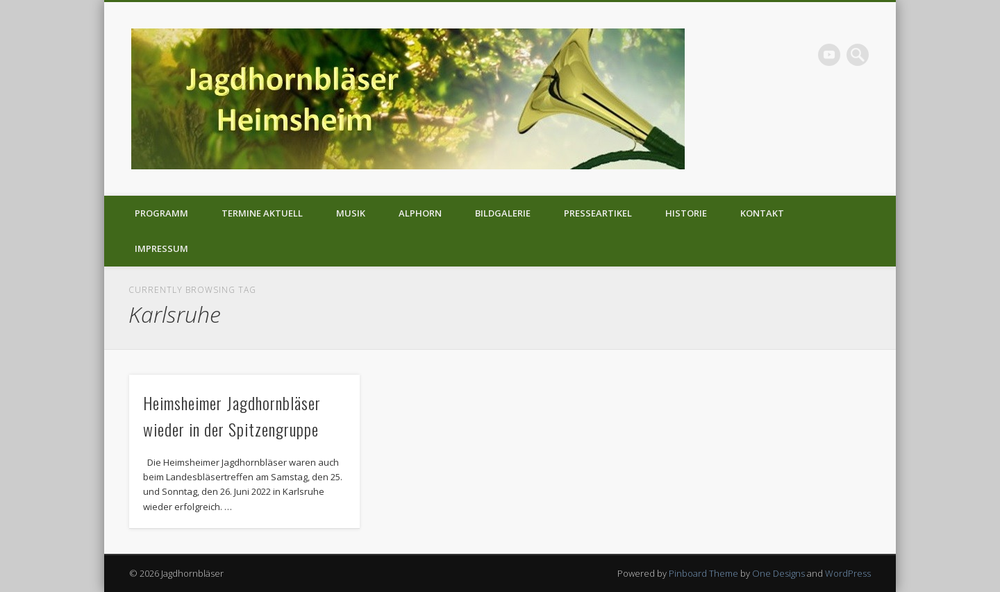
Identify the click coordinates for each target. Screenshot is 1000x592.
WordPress (848, 573)
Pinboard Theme (703, 573)
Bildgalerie (503, 213)
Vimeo (829, 55)
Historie (686, 213)
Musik (350, 213)
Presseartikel (598, 213)
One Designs (778, 573)
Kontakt (762, 213)
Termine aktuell (262, 213)
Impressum (161, 248)
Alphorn (420, 213)
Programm (161, 213)
